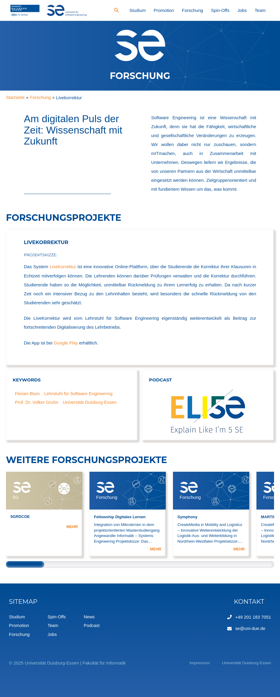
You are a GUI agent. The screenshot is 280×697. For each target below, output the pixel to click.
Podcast (92, 625)
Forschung (212, 10)
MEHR (72, 526)
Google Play (66, 342)
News (90, 616)
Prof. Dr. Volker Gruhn (37, 402)
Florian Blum (27, 393)
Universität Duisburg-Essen (90, 402)
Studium (168, 10)
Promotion (189, 10)
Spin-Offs (234, 10)
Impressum (192, 662)
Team (263, 10)
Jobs (250, 10)
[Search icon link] (150, 11)
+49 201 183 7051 (253, 616)
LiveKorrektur (62, 266)
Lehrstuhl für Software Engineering (78, 393)
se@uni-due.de (250, 627)
